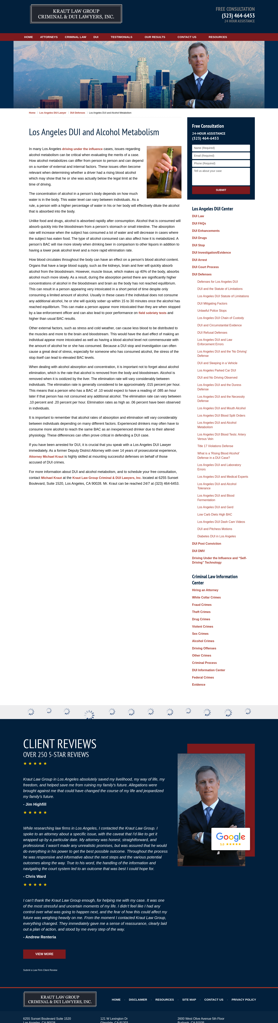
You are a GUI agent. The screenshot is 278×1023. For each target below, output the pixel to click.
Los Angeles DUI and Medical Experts (217, 415)
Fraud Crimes (200, 512)
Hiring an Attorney (204, 500)
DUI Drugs (198, 230)
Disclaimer (147, 893)
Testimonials (142, 32)
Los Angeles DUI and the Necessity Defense (221, 359)
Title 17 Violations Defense (211, 393)
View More (44, 847)
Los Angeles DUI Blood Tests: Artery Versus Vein (221, 386)
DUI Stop (197, 236)
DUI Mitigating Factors (208, 286)
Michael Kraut (52, 473)
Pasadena (106, 970)
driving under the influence (84, 144)
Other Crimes (200, 555)
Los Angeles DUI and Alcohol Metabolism (219, 378)
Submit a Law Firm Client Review (40, 864)
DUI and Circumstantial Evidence (215, 304)
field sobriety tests (154, 308)
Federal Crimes (202, 574)
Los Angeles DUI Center (212, 204)
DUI (116, 32)
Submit (221, 185)
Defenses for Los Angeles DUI (213, 267)
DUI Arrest (198, 249)
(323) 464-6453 (238, 15)
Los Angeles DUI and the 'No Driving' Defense (217, 327)
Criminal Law (91, 32)
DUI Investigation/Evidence (209, 243)
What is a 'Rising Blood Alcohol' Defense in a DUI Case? (222, 401)
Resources (238, 32)
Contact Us (207, 32)
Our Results (175, 32)
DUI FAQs (198, 218)
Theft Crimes (200, 518)
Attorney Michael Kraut (48, 452)
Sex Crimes (199, 537)
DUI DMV (197, 470)
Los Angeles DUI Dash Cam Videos (216, 446)
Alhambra (96, 966)
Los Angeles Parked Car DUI (212, 341)
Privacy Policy (245, 893)
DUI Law (197, 212)
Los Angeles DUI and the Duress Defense (220, 353)
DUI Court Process (204, 255)
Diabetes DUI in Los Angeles (212, 458)
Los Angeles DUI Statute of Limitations (218, 279)
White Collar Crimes (205, 506)
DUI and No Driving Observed (213, 347)
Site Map (195, 893)
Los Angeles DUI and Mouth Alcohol (216, 366)
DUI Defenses (200, 261)
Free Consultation (207, 121)
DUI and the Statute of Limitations (215, 273)
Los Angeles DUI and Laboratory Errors (218, 409)
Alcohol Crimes (202, 543)
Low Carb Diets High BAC (210, 439)
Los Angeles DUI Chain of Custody (216, 298)
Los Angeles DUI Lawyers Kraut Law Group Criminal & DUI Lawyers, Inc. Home (76, 14)
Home (33, 32)
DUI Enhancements (204, 224)
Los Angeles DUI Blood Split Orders (216, 372)
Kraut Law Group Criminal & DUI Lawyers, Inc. (113, 473)
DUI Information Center (207, 567)
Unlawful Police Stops (208, 292)
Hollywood (200, 966)
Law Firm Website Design (234, 1009)
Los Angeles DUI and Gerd (211, 433)
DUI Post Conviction (205, 464)
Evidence (198, 580)
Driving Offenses (203, 549)
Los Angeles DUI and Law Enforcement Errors (218, 318)
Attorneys (59, 32)
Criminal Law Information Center (220, 492)
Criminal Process (203, 561)
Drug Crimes (200, 525)
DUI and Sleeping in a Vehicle (213, 335)
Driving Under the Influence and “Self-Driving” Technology (216, 478)
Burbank (138, 966)
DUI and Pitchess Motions (210, 452)
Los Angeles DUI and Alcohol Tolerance (218, 421)
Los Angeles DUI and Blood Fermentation (220, 427)
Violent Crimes (201, 531)
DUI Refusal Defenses (208, 310)
